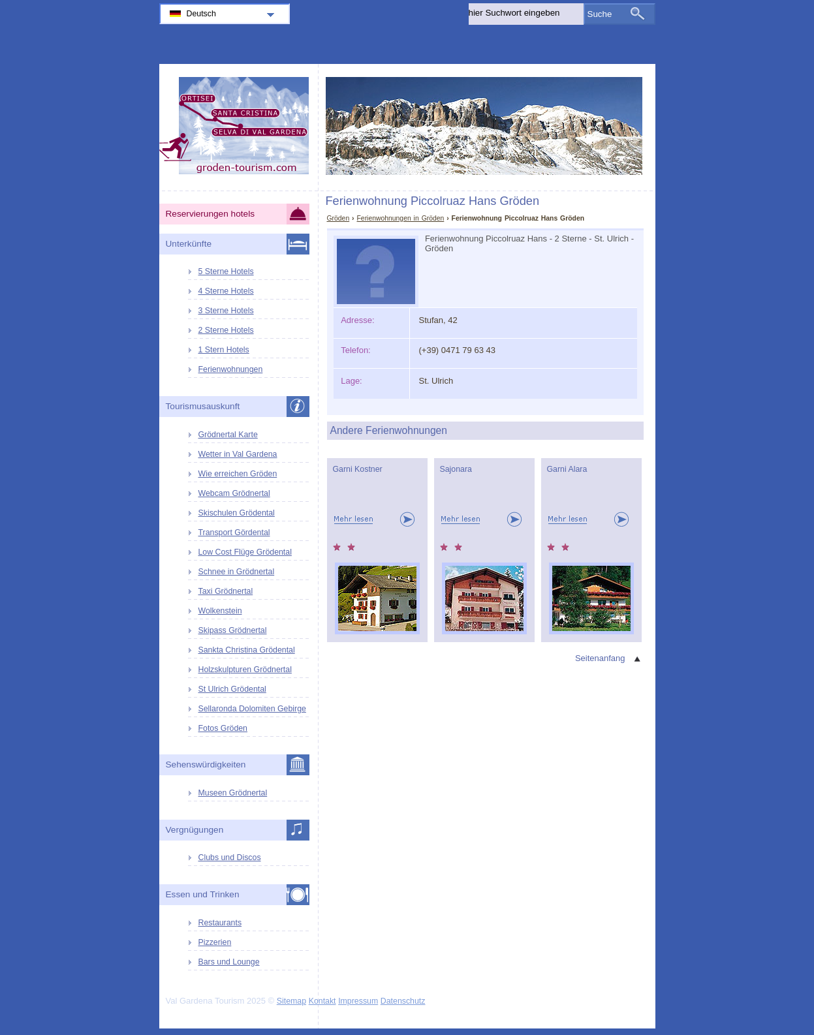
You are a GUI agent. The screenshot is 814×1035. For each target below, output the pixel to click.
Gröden (338, 218)
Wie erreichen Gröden (237, 473)
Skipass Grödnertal (232, 630)
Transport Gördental (234, 532)
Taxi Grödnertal (225, 591)
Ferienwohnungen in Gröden (401, 218)
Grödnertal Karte (228, 434)
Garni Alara (567, 469)
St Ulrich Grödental (232, 689)
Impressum (358, 1001)
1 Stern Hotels (223, 349)
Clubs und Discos (229, 857)
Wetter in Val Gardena (237, 454)
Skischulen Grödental (236, 513)
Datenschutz (403, 1001)
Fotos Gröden (222, 728)
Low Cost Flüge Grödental (245, 552)
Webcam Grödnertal (234, 493)
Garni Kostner (358, 469)
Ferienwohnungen (230, 369)
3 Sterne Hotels (226, 310)
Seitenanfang (600, 658)
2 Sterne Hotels (226, 330)
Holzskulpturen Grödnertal (245, 669)
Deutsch (201, 13)
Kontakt (322, 1001)
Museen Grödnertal (233, 792)
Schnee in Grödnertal (236, 571)
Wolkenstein (220, 610)
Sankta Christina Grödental (246, 650)
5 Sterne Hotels (226, 271)
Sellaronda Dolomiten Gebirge (252, 708)
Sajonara (456, 469)
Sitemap (291, 1001)
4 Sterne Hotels (226, 291)
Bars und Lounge (229, 961)
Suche (599, 14)
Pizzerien (215, 942)
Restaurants (220, 922)
